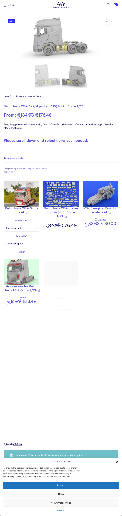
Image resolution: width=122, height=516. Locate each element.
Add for (101, 223)
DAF (24, 169)
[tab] (61, 158)
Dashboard (21, 221)
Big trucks (20, 96)
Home (6, 96)
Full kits (44, 169)
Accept (61, 485)
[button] (117, 461)
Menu (11, 5)
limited (10, 172)
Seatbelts (21, 236)
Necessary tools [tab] (13, 158)
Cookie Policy (59, 510)
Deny (61, 494)
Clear (22, 251)
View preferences (61, 503)
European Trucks (34, 96)
